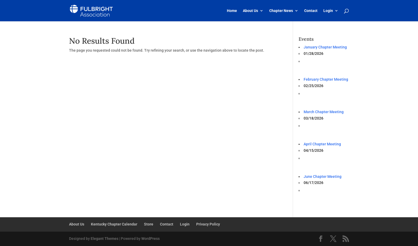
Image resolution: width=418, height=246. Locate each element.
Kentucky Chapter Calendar (114, 224)
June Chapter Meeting (322, 176)
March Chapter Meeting (324, 112)
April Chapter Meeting (322, 144)
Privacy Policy (208, 224)
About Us (250, 11)
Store (148, 224)
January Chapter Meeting (325, 47)
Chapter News (281, 11)
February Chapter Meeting (326, 79)
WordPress (150, 238)
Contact (310, 11)
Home (232, 11)
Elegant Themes (104, 238)
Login (328, 11)
